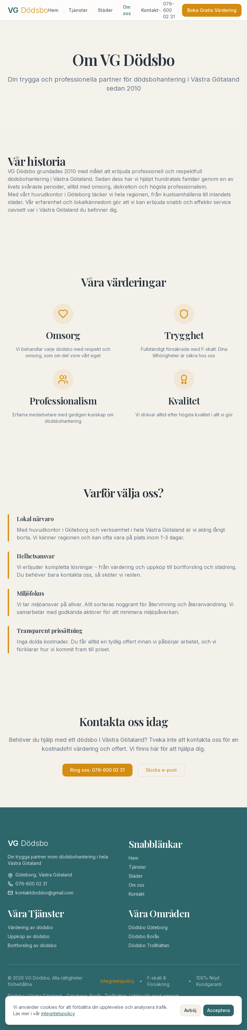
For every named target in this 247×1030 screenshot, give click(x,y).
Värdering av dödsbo (30, 927)
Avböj (190, 1010)
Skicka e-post (161, 770)
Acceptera (218, 1010)
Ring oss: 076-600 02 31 (97, 770)
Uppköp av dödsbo (29, 936)
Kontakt (149, 10)
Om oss (127, 10)
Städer (105, 10)
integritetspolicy (58, 1013)
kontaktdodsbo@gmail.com (44, 892)
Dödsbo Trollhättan (149, 945)
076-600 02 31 (31, 883)
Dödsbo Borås (144, 936)
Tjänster (78, 10)
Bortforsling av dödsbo (32, 945)
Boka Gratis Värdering (211, 10)
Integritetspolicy (117, 981)
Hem (53, 10)
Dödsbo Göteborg (148, 927)
